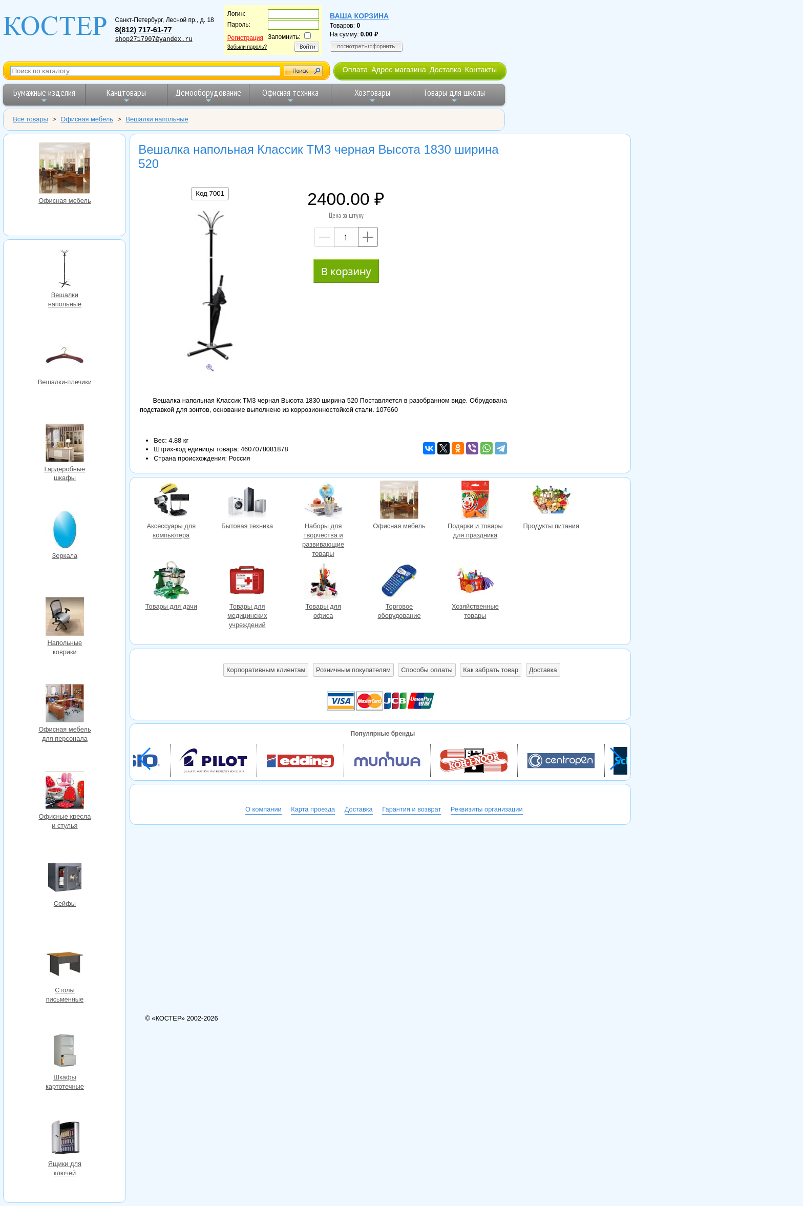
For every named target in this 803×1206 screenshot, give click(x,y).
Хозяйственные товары (475, 581)
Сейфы (64, 878)
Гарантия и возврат (411, 809)
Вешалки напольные (64, 269)
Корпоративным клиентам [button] (265, 670)
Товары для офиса (323, 581)
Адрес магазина (398, 70)
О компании (263, 809)
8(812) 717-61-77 (143, 30)
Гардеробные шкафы (64, 444)
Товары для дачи (171, 581)
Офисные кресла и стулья (64, 791)
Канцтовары (126, 96)
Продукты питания (551, 501)
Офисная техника (290, 96)
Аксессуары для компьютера (171, 501)
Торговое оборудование (399, 581)
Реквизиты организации (487, 809)
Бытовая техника (247, 501)
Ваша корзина (359, 16)
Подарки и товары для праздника (475, 501)
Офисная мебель (64, 169)
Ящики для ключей (64, 1138)
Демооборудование (208, 96)
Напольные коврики (64, 617)
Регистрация (245, 37)
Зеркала (64, 530)
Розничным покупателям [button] (353, 670)
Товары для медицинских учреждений (247, 581)
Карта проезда (313, 809)
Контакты (481, 70)
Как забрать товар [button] (490, 670)
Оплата (355, 70)
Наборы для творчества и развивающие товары (323, 501)
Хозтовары (372, 96)
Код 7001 (210, 193)
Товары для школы (454, 96)
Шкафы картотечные (64, 1052)
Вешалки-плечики (64, 357)
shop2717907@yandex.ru (153, 39)
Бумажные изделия (44, 96)
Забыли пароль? (247, 47)
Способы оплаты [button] (426, 670)
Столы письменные (64, 965)
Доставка (445, 70)
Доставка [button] (543, 670)
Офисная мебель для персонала (64, 704)
